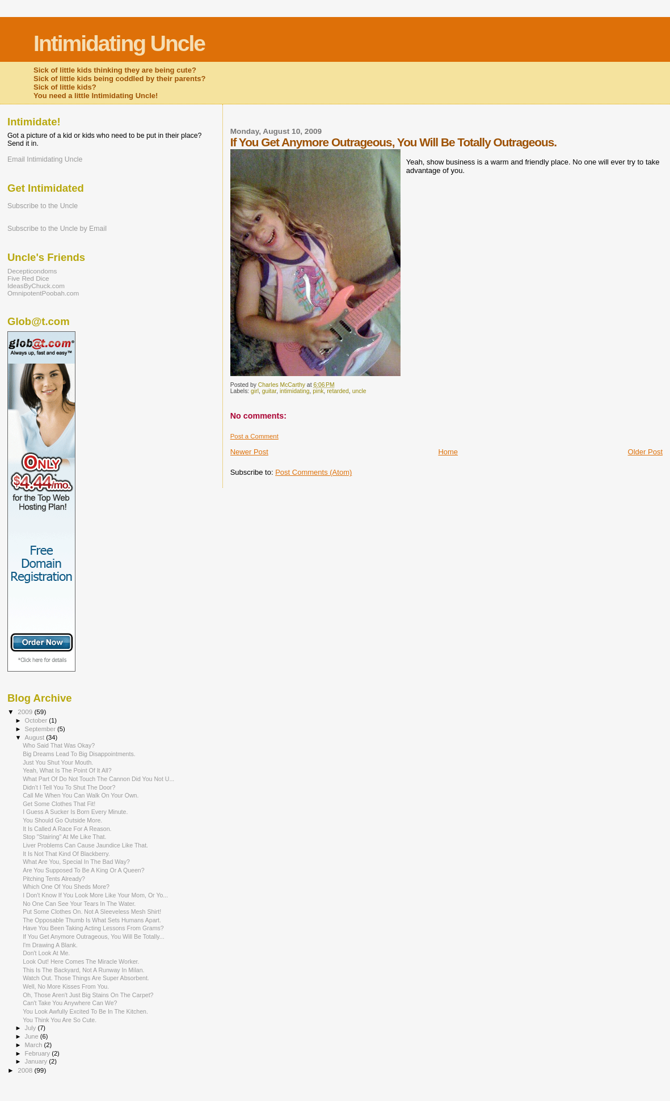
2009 (26, 711)
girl (255, 391)
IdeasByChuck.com (36, 285)
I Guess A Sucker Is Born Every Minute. (75, 811)
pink (318, 391)
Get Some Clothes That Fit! (59, 803)
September (41, 728)
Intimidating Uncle (119, 43)
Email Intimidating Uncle (44, 159)
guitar (269, 391)
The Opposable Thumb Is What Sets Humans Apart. (92, 920)
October (37, 720)
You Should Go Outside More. (62, 820)
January (37, 1061)
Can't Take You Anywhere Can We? (70, 1002)
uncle (359, 391)
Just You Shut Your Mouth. (58, 762)
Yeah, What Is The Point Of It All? (67, 770)
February (38, 1053)
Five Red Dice (28, 278)
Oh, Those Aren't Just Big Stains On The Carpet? (88, 995)
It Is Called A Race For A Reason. (67, 828)
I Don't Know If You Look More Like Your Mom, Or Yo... (95, 895)
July (31, 1027)
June (32, 1036)
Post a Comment (254, 436)
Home (448, 452)
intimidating (295, 391)
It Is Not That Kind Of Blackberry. (66, 853)
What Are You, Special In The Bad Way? (76, 861)
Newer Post (249, 452)
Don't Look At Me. (46, 953)
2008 (26, 1070)
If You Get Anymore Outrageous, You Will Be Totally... (94, 936)
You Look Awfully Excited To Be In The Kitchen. (85, 1011)
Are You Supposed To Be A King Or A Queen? (83, 870)
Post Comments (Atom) (313, 472)
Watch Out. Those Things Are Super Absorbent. (86, 978)
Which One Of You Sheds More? (66, 886)
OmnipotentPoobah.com (43, 293)
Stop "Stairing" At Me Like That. (64, 836)
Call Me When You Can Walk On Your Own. (80, 795)
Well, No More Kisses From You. (66, 986)
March (34, 1044)
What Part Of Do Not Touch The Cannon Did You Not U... (98, 778)
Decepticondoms (32, 271)
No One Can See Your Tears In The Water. (79, 903)
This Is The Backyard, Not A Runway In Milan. (83, 970)
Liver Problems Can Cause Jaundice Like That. (85, 845)
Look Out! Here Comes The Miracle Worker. (81, 961)
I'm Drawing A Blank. (50, 945)
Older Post (645, 452)
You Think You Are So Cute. (59, 1019)
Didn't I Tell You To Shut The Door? (69, 787)
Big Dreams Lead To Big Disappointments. (79, 753)
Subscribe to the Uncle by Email (57, 229)
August (36, 737)
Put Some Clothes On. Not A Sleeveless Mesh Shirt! (92, 911)
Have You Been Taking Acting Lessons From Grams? (93, 928)
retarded (338, 391)
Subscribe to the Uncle (42, 206)
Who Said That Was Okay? (59, 745)
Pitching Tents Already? (54, 878)
